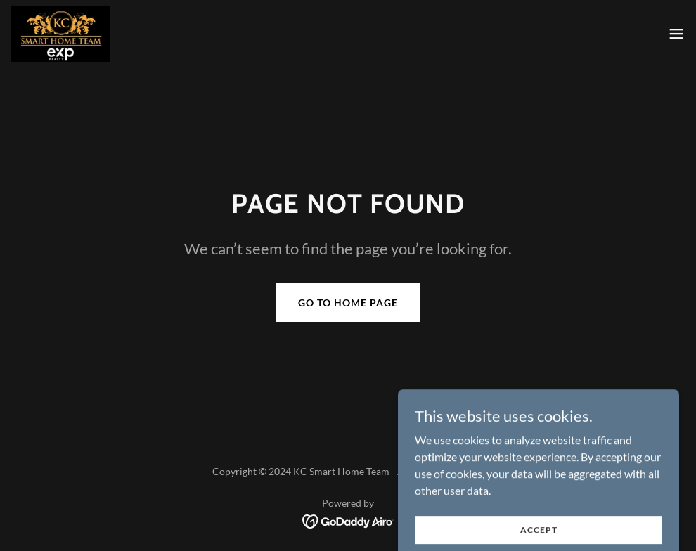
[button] (676, 34)
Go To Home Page (348, 303)
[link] (60, 34)
